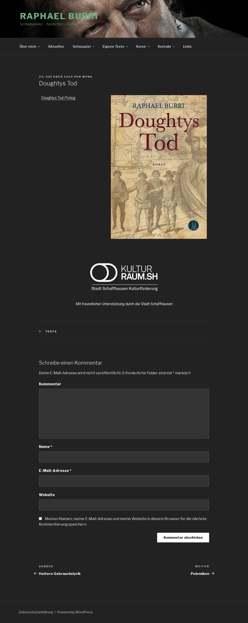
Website (47, 495)
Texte (51, 331)
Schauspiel (84, 46)
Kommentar (50, 384)
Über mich (30, 46)
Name (45, 447)
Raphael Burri (59, 16)
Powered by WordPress (75, 612)
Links (187, 46)
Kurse (143, 46)
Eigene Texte (116, 46)
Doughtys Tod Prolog (58, 98)
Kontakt (167, 46)
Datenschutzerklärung (36, 612)
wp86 (87, 76)
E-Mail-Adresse (55, 470)
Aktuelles (56, 46)
